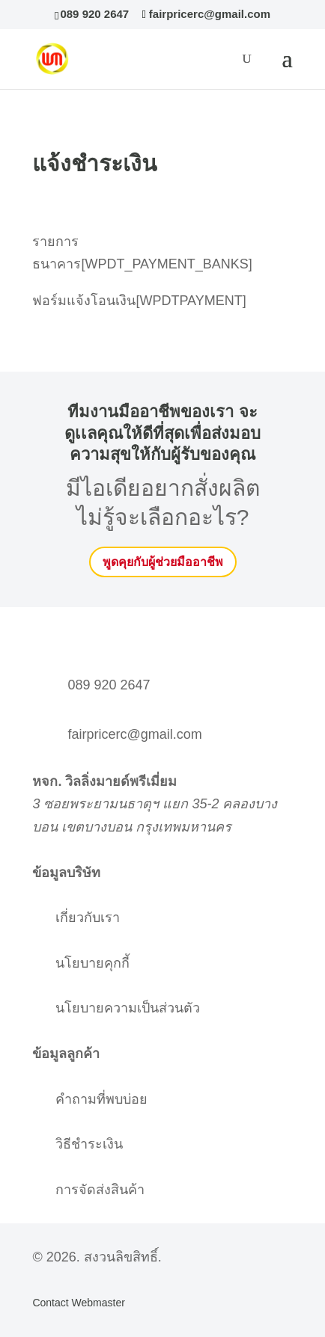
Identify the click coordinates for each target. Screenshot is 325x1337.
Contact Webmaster (78, 1303)
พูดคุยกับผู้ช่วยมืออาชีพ (163, 562)
